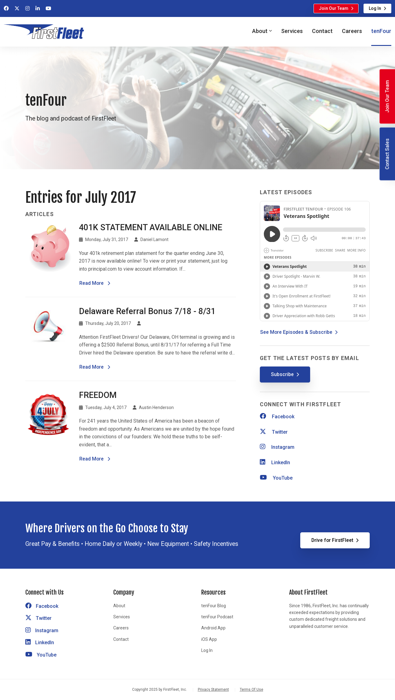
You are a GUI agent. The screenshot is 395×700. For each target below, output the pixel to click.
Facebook (277, 417)
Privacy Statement (213, 689)
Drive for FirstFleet (332, 540)
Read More (94, 282)
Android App (213, 627)
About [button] (260, 31)
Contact (322, 31)
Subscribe (282, 374)
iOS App (209, 639)
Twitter (274, 432)
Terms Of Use (251, 689)
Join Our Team (333, 8)
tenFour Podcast (217, 616)
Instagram (277, 447)
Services (292, 31)
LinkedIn (275, 462)
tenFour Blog (213, 605)
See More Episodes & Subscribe (296, 332)
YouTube (276, 478)
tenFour (381, 31)
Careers (352, 31)
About (119, 605)
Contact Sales (387, 154)
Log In (375, 8)
